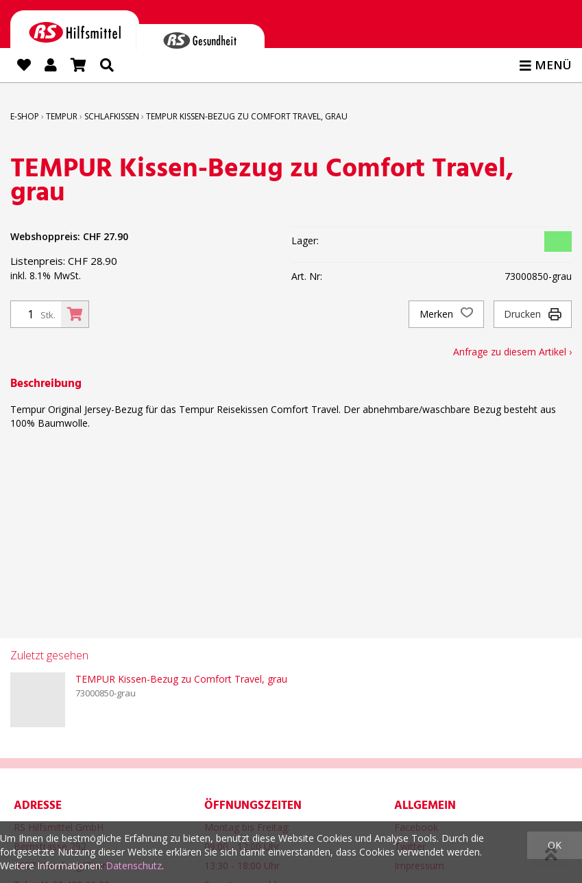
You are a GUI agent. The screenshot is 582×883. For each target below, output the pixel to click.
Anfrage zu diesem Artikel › (512, 351)
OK (554, 844)
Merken (446, 314)
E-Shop (24, 116)
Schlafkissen (111, 116)
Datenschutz (134, 865)
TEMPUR (61, 116)
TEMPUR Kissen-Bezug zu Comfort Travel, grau (247, 116)
